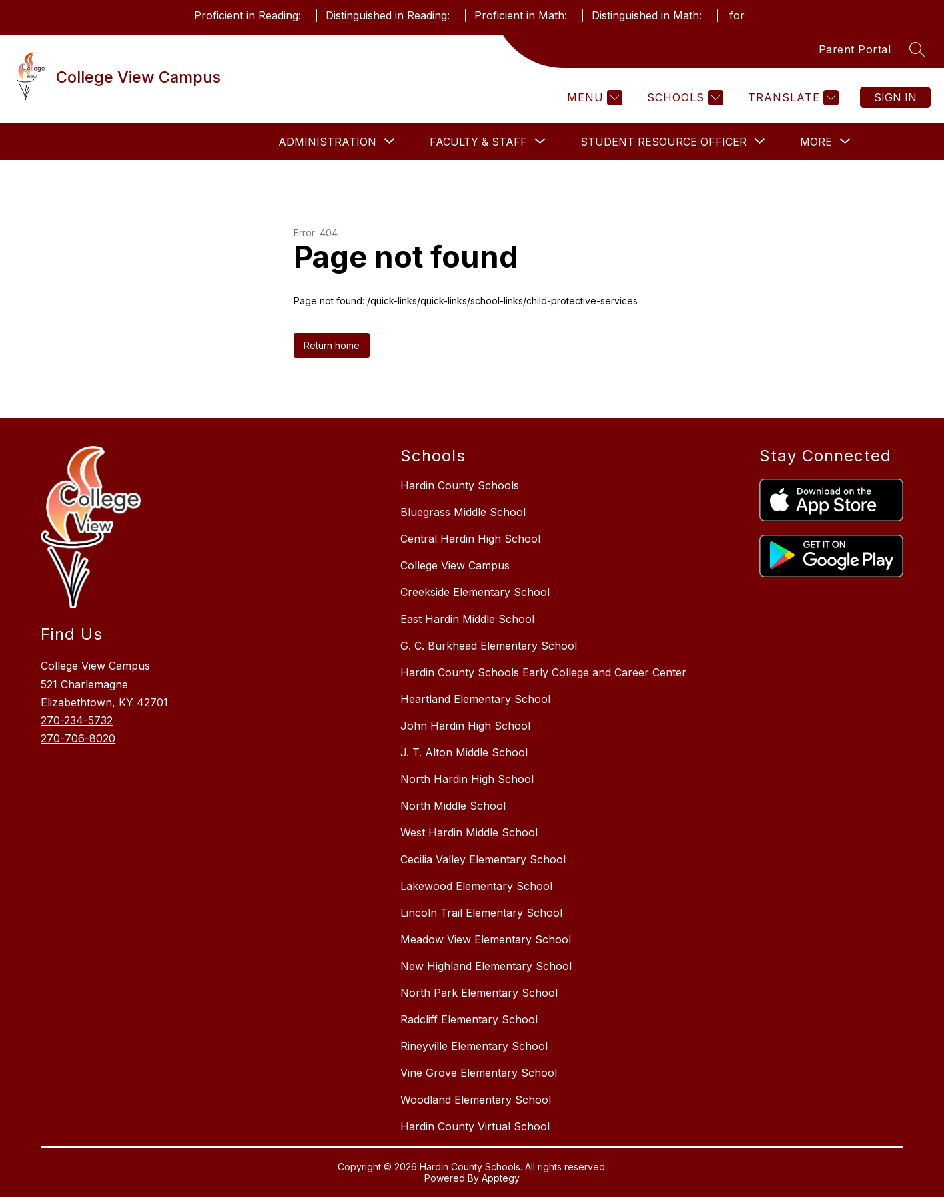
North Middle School (453, 805)
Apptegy (501, 1178)
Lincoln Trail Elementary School (481, 912)
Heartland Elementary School (475, 699)
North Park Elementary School (479, 992)
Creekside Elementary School (475, 592)
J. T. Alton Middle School (464, 752)
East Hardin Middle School (467, 619)
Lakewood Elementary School (476, 886)
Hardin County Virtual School (475, 1126)
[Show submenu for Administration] (327, 142)
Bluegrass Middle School (463, 512)
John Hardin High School (465, 725)
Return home (332, 345)
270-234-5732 (77, 720)
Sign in (895, 97)
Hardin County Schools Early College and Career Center (543, 672)
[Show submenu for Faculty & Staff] (478, 142)
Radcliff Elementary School (469, 1019)
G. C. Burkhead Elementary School (488, 645)
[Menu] (593, 97)
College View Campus (455, 565)
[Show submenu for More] (816, 142)
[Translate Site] (792, 97)
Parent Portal (855, 49)
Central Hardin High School (470, 538)
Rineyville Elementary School (474, 1046)
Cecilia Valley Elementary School (483, 859)
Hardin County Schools (459, 485)
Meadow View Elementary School (485, 939)
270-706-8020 (78, 738)
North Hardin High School (467, 779)
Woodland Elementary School (475, 1099)
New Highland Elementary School (486, 966)
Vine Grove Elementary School (478, 1073)
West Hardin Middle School (469, 832)
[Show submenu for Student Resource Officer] (663, 142)
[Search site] (917, 49)
